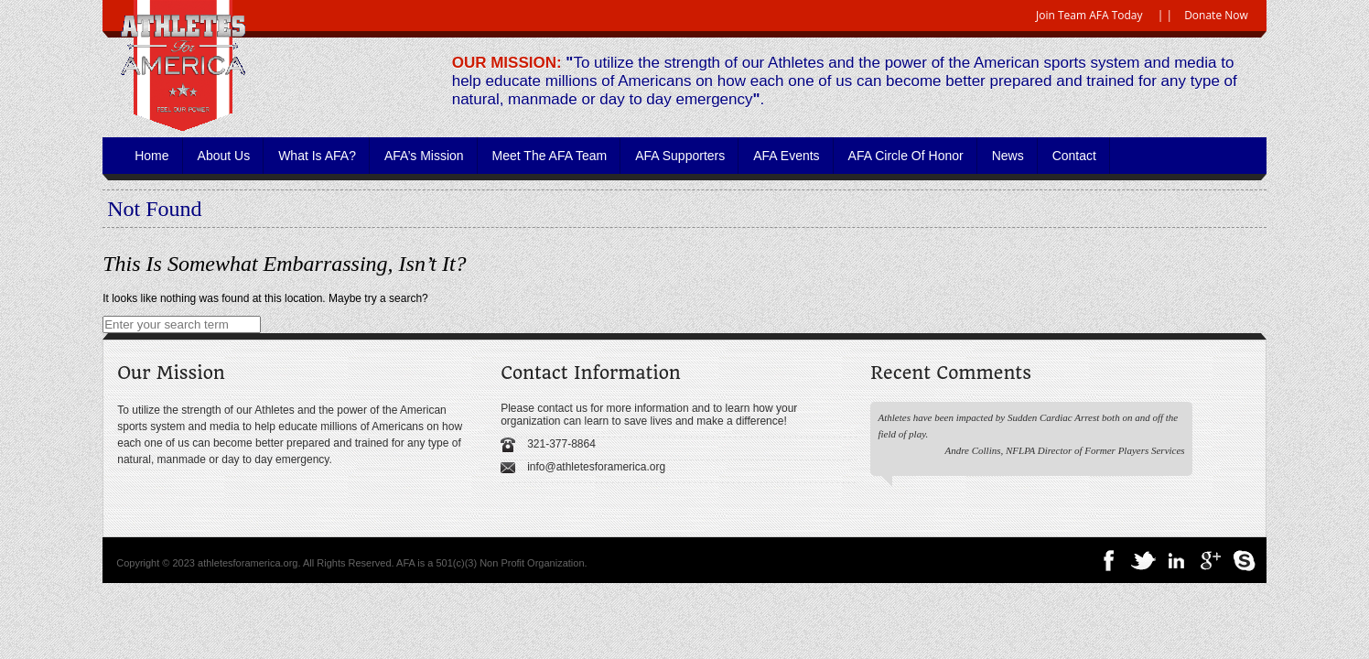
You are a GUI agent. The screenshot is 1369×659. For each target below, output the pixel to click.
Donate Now (1216, 15)
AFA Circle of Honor (906, 155)
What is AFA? (317, 155)
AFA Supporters (680, 155)
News (1008, 155)
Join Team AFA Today (1089, 15)
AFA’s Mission (424, 155)
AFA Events (786, 155)
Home (151, 155)
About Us (224, 155)
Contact (1074, 155)
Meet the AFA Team (550, 155)
